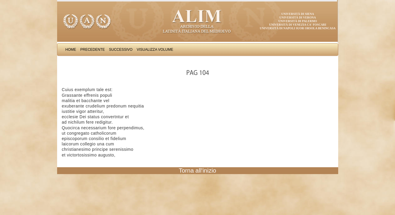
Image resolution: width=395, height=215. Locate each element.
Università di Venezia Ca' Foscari (297, 24)
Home (70, 49)
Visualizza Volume (155, 49)
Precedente (92, 49)
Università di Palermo (297, 21)
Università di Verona (297, 17)
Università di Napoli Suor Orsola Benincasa (298, 28)
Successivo (121, 49)
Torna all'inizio (197, 170)
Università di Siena (297, 14)
